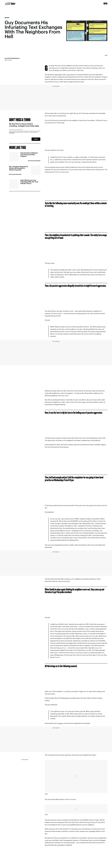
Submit (36, 139)
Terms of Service (33, 132)
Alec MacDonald (13, 58)
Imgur (106, 55)
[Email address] (24, 130)
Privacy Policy (12, 133)
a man (68, 74)
